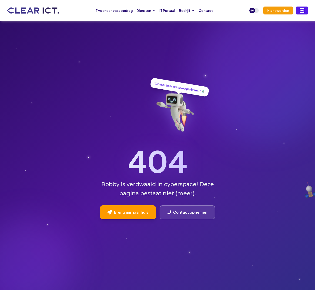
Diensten (146, 10)
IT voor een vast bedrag (114, 10)
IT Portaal (167, 10)
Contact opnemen (187, 212)
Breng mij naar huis (127, 212)
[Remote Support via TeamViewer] (302, 10)
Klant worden (278, 10)
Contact (206, 10)
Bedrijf (187, 10)
